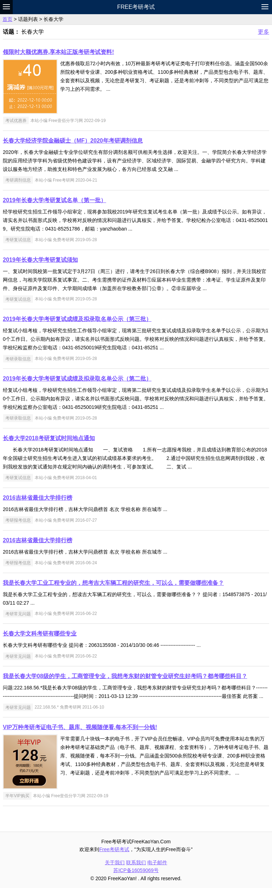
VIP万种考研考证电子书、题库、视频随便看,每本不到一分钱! (80, 727)
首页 (7, 19)
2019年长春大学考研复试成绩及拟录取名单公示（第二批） (77, 379)
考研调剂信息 (18, 180)
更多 (263, 32)
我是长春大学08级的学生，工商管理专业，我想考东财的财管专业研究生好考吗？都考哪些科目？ (125, 676)
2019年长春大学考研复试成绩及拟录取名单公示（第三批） (77, 319)
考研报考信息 (18, 520)
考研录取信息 (18, 358)
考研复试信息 (18, 239)
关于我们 (115, 862)
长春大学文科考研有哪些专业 (39, 634)
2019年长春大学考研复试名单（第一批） (54, 200)
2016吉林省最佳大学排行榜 (37, 498)
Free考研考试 (136, 7)
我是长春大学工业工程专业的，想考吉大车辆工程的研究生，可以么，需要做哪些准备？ (113, 583)
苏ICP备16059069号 (136, 870)
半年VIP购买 (17, 795)
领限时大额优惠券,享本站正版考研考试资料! (58, 52)
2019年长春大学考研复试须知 (40, 260)
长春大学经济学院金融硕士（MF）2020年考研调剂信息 (73, 141)
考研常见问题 (18, 613)
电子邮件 (157, 862)
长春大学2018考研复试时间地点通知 (49, 438)
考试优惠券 (16, 120)
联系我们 (136, 862)
